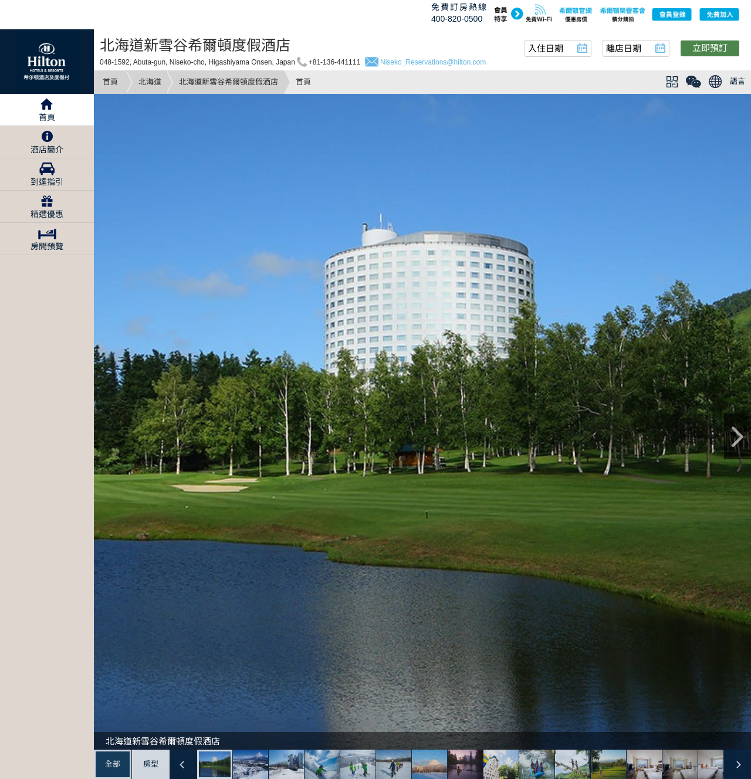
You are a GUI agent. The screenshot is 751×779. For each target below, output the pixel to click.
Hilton (47, 61)
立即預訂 (710, 48)
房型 (150, 764)
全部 (112, 764)
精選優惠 (47, 214)
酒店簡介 (47, 149)
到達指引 (47, 182)
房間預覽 (47, 246)
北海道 (149, 81)
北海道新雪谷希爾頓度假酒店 (228, 81)
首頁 (110, 81)
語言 (737, 81)
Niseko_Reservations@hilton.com (433, 62)
